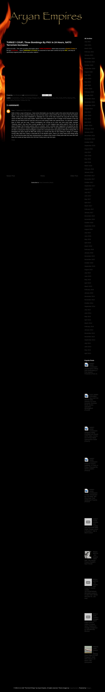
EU (38, 98)
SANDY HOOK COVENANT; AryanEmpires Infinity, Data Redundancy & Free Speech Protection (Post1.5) (91, 369)
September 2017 (89, 186)
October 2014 (88, 303)
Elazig (29, 98)
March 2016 (88, 246)
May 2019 (87, 119)
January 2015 (88, 293)
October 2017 (88, 182)
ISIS (57, 98)
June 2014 (87, 313)
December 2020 (89, 58)
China (22, 98)
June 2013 (87, 346)
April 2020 (87, 85)
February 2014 (89, 326)
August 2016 (88, 229)
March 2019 (88, 125)
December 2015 (89, 256)
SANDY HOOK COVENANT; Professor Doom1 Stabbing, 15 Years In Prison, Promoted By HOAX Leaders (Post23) (91, 464)
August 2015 (88, 269)
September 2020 (89, 68)
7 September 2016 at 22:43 (23, 110)
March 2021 (88, 48)
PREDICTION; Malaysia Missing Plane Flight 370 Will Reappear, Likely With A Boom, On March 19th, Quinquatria (91, 654)
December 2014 (89, 296)
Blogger (88, 688)
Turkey (22, 100)
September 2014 (89, 306)
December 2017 (89, 176)
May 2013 (87, 350)
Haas (13, 110)
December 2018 (89, 135)
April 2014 (87, 320)
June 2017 (87, 196)
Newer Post (11, 176)
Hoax (50, 98)
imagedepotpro (73, 688)
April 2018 (87, 162)
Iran (53, 98)
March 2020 (88, 88)
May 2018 (87, 159)
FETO (42, 98)
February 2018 (89, 169)
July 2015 (87, 273)
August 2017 (88, 189)
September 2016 (89, 226)
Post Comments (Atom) (46, 182)
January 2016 (88, 253)
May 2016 (87, 239)
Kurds (60, 98)
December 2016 (89, 216)
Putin (8, 100)
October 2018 (88, 142)
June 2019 (87, 115)
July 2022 (87, 41)
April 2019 (87, 122)
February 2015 (89, 289)
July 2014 (87, 310)
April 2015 (87, 283)
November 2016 (89, 219)
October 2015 (88, 263)
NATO (65, 98)
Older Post (74, 176)
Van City (27, 100)
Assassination (15, 98)
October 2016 (88, 222)
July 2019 (87, 112)
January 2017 (88, 212)
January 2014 (88, 330)
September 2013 (89, 340)
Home (43, 176)
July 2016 (87, 233)
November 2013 (89, 336)
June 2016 (87, 236)
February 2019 (89, 129)
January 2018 (88, 172)
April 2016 (87, 243)
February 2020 (89, 92)
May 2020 (87, 82)
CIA (25, 98)
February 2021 (89, 52)
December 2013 (89, 333)
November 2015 (89, 259)
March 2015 (88, 286)
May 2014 (87, 316)
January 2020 (88, 95)
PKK (73, 98)
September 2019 (89, 105)
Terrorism (17, 100)
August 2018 (88, 149)
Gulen (46, 98)
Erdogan (34, 98)
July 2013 (87, 343)
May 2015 (87, 279)
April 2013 (87, 353)
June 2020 (87, 78)
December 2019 (89, 98)
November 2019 (89, 102)
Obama (69, 98)
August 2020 (88, 72)
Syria (11, 100)
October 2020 (88, 65)
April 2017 (87, 202)
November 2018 (89, 139)
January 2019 (88, 132)
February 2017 (89, 209)
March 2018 (88, 166)
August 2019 (88, 109)
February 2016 (89, 249)
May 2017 (87, 199)
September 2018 (89, 145)
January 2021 (88, 55)
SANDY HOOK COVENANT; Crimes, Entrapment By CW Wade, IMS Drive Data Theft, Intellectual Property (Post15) (91, 496)
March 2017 (88, 206)
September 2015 (89, 266)
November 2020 (89, 62)
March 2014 (88, 323)
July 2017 (87, 192)
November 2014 (89, 300)
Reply (13, 140)
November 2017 (89, 179)
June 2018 (87, 155)
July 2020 (87, 75)
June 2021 (87, 45)
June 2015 (87, 276)
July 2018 (87, 152)
